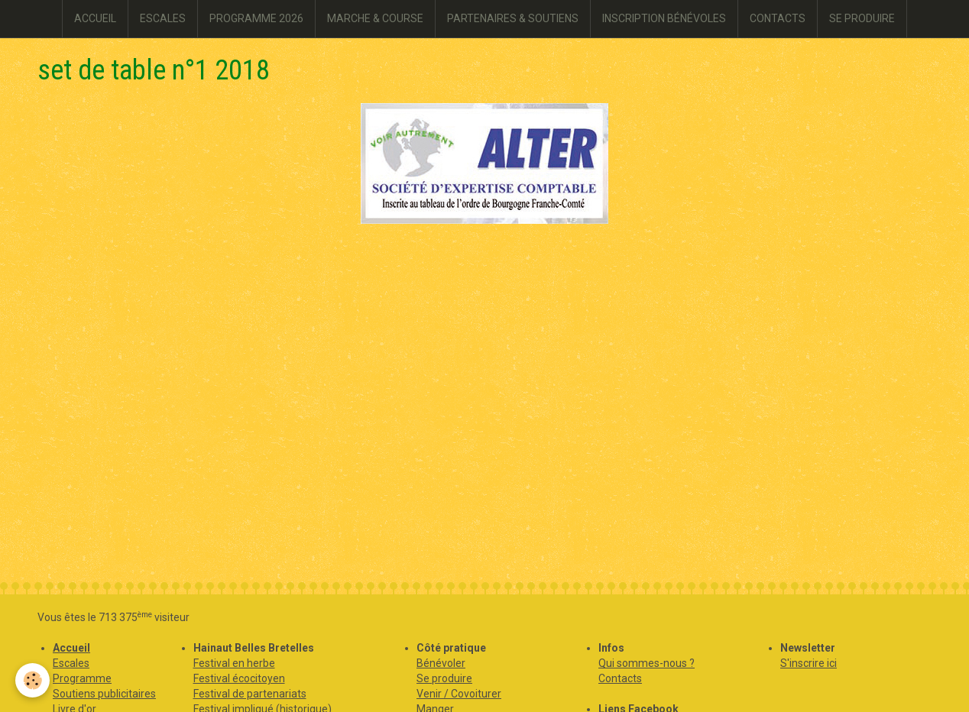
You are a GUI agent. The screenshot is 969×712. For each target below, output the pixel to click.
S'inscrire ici (808, 663)
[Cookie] (32, 680)
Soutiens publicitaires (104, 694)
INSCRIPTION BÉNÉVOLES (664, 18)
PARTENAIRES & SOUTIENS (512, 18)
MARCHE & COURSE (375, 18)
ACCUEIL (95, 18)
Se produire (444, 678)
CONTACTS (777, 18)
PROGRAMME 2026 (256, 18)
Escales (71, 663)
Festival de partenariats (249, 694)
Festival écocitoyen (239, 678)
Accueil (71, 648)
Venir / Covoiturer (458, 694)
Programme (82, 678)
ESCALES (163, 18)
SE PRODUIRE (862, 18)
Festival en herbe (234, 663)
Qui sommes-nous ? (646, 663)
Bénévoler (440, 663)
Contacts (620, 678)
